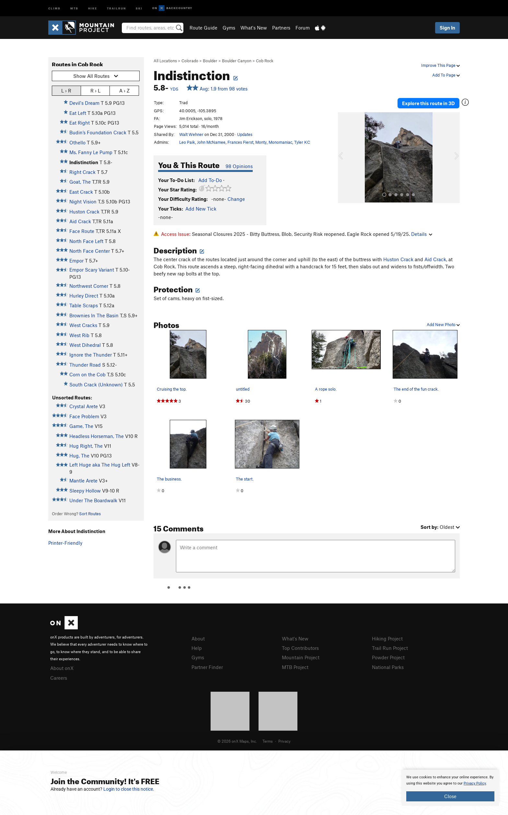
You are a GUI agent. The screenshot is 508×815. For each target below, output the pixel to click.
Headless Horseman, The (96, 436)
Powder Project (388, 657)
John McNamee (211, 142)
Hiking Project (387, 638)
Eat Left (77, 113)
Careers (58, 678)
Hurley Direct (83, 295)
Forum (302, 27)
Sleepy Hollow (85, 490)
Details (421, 234)
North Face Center (89, 251)
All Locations (165, 60)
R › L (95, 90)
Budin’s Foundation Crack (97, 132)
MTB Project (295, 667)
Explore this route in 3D (428, 103)
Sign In (447, 27)
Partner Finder (207, 667)
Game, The (81, 426)
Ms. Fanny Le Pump (90, 152)
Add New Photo (443, 324)
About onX (62, 668)
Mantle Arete (83, 480)
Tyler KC (302, 142)
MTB (74, 8)
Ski (139, 8)
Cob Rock (264, 60)
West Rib (79, 335)
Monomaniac (280, 142)
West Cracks (83, 325)
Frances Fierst (240, 142)
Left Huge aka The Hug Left (99, 465)
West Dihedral (85, 345)
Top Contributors (300, 648)
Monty (261, 142)
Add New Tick (200, 209)
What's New (253, 27)
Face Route (81, 231)
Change (236, 199)
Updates (244, 134)
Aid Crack (80, 221)
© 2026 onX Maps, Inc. (237, 741)
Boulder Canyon (236, 60)
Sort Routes (90, 513)
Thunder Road (85, 365)
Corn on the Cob (87, 374)
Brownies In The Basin (94, 315)
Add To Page (446, 75)
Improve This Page (440, 65)
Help (196, 648)
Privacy (284, 741)
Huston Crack (84, 211)
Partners (281, 27)
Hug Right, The (86, 446)
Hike (92, 8)
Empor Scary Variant (91, 270)
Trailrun (116, 8)
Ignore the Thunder (90, 355)
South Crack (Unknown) (96, 384)
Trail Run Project (390, 648)
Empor (76, 260)
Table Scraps (83, 305)
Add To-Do (210, 180)
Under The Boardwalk (93, 500)
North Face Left (86, 241)
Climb (54, 8)
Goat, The (80, 182)
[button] (344, 157)
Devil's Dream (84, 103)
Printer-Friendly (65, 543)
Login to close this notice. (128, 789)
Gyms (229, 27)
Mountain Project (300, 657)
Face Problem (84, 416)
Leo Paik (187, 142)
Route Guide (203, 27)
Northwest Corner (88, 286)
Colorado (189, 60)
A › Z (124, 90)
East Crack (81, 192)
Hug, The (79, 455)
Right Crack (82, 172)
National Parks (388, 667)
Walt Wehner (191, 134)
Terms (267, 741)
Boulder (210, 60)
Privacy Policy (475, 783)
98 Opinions (239, 166)
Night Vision (83, 201)
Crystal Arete (83, 406)
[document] (450, 787)
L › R (66, 90)
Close (450, 796)
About (198, 638)
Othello (77, 142)
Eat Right (79, 123)
